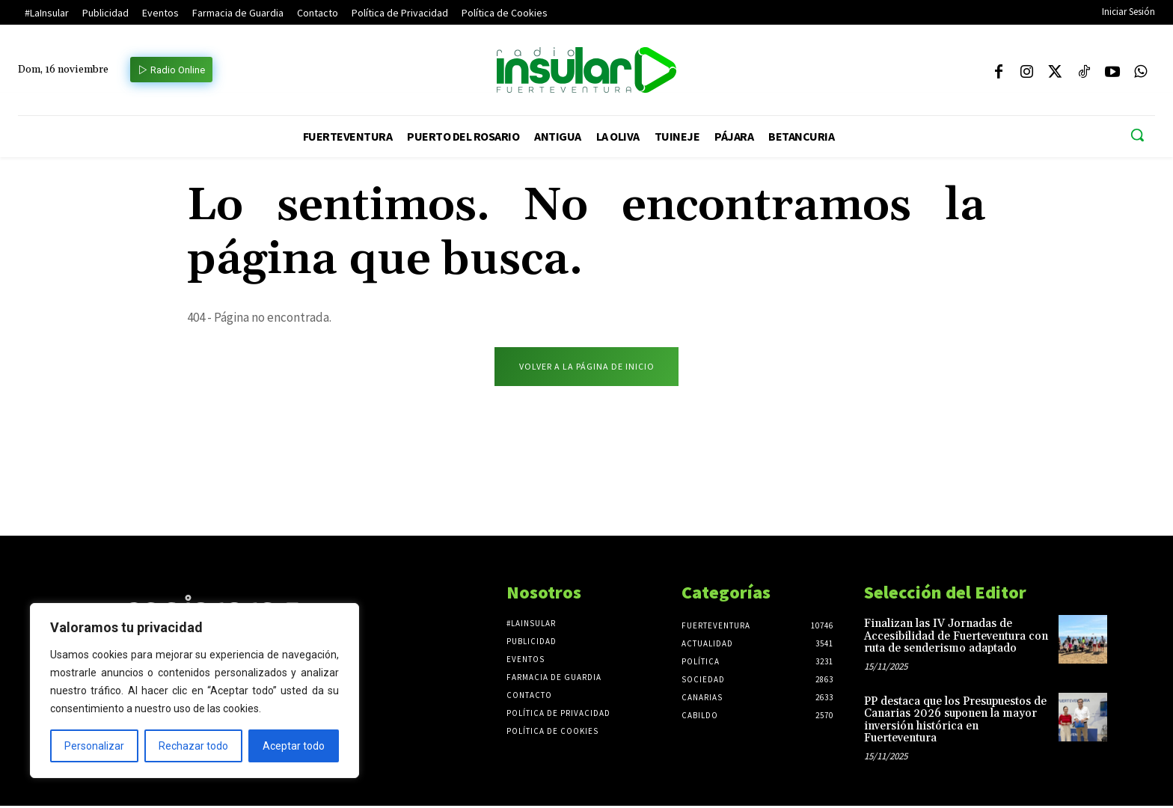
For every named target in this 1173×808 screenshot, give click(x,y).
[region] (194, 690)
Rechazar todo (193, 746)
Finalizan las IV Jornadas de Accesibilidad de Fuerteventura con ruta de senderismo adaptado (956, 638)
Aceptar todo (294, 746)
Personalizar (94, 746)
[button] (1137, 135)
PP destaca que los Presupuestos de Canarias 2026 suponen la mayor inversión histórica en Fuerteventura (955, 721)
